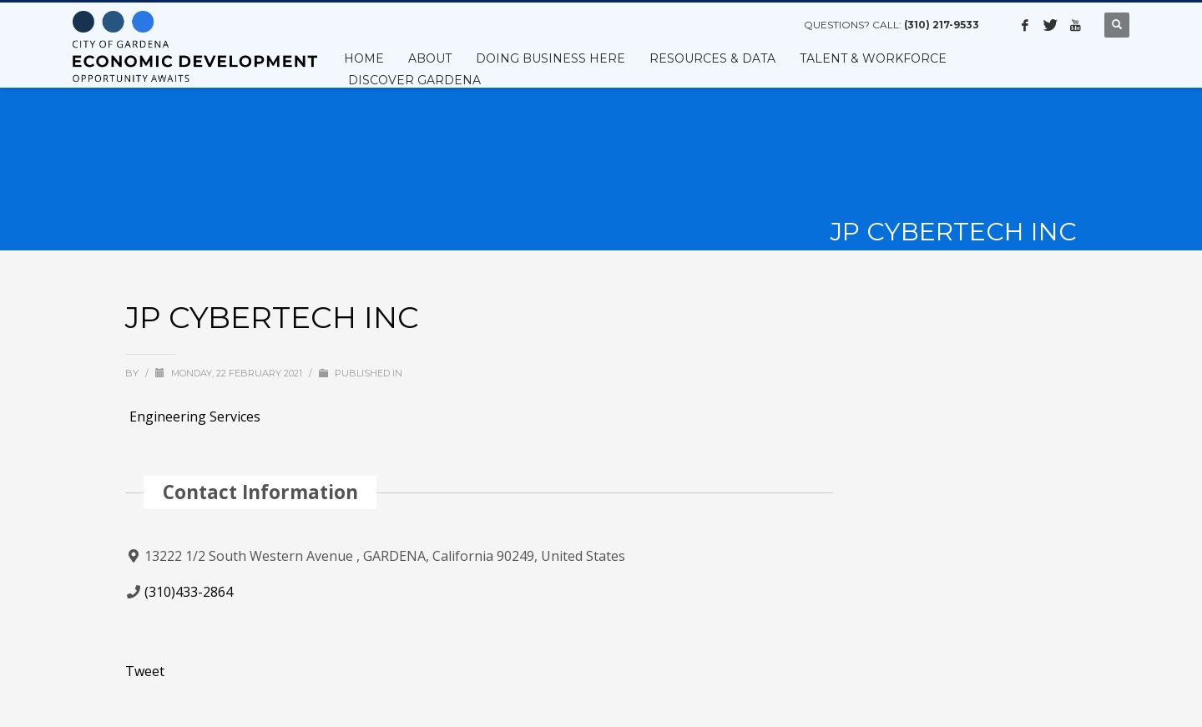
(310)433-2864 (188, 592)
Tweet (144, 671)
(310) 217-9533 (941, 24)
